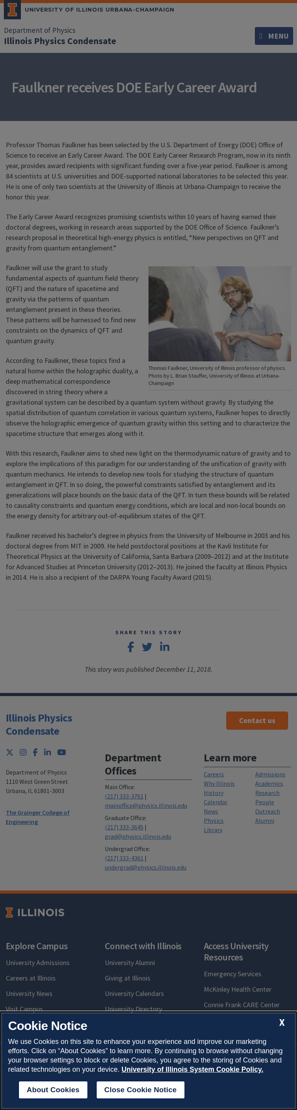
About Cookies (53, 1090)
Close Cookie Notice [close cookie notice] (140, 1090)
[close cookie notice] (282, 1022)
